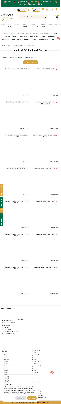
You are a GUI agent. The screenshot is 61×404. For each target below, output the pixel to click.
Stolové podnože (23, 1)
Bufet (13, 39)
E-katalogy (23, 10)
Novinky (13, 33)
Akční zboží (21, 33)
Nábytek (14, 36)
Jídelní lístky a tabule (23, 39)
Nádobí (35, 33)
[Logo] (11, 17)
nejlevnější (5, 57)
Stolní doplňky (51, 36)
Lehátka (35, 1)
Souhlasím (32, 398)
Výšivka (37, 10)
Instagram (47, 10)
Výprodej (6, 33)
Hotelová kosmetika (1, 219)
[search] (46, 17)
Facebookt (42, 10)
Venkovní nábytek (47, 1)
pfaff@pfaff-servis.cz (10, 333)
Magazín (55, 24)
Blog (59, 24)
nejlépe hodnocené (29, 57)
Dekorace (33, 39)
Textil (43, 36)
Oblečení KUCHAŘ (34, 4)
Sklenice (28, 33)
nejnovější (19, 57)
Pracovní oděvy (23, 36)
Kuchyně (7, 36)
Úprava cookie (20, 319)
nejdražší (12, 57)
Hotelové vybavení (34, 36)
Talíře (1, 210)
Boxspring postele (1, 190)
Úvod (3, 45)
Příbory (55, 33)
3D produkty (55, 39)
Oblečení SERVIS (9, 1)
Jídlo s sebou (5, 39)
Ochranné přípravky (44, 39)
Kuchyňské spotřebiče (18, 45)
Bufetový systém (1, 202)
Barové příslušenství (45, 33)
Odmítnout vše (20, 398)
